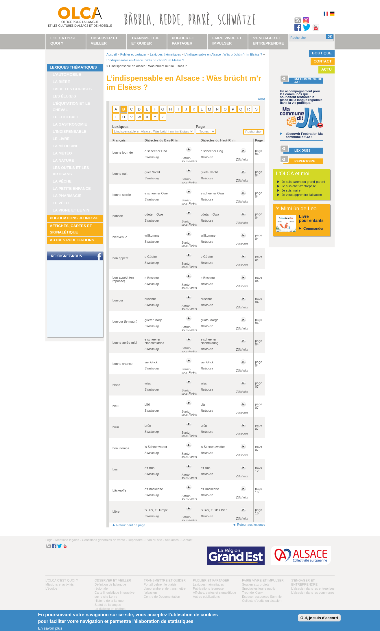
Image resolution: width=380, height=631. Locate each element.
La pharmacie (67, 196)
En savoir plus (50, 628)
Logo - (49, 540)
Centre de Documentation (162, 596)
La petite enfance (72, 188)
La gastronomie (70, 124)
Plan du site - (154, 540)
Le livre (61, 139)
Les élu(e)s (64, 96)
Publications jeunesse (74, 218)
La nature (63, 160)
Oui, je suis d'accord (319, 618)
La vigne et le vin (71, 210)
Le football (66, 117)
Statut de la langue (108, 604)
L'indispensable (69, 131)
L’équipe (51, 588)
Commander (313, 229)
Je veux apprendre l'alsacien (302, 194)
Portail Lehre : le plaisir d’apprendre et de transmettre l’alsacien (165, 588)
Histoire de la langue (109, 600)
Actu (326, 69)
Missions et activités (59, 584)
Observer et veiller (113, 580)
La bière (61, 82)
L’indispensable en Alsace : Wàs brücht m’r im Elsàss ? (223, 54)
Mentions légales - (68, 540)
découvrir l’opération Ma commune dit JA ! (304, 135)
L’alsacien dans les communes (312, 592)
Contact (322, 61)
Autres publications (72, 240)
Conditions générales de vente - (104, 540)
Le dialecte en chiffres (110, 608)
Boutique (322, 53)
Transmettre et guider (165, 580)
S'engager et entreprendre (268, 40)
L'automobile (67, 74)
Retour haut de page (130, 525)
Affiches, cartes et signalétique (71, 229)
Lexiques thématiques (73, 67)
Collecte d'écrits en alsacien (261, 600)
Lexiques (120, 126)
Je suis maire (291, 190)
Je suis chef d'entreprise (299, 186)
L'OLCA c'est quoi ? (61, 580)
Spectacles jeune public (259, 588)
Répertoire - (136, 540)
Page (200, 126)
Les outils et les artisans (71, 170)
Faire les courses (72, 89)
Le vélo (61, 203)
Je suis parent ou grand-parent (303, 181)
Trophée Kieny (252, 592)
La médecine (65, 146)
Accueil (111, 54)
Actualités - (172, 540)
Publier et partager (133, 54)
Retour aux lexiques (251, 524)
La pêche (62, 181)
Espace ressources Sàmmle (262, 596)
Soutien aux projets (255, 584)
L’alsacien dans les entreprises (313, 588)
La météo (62, 153)
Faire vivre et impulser (263, 580)
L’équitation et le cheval (71, 106)
